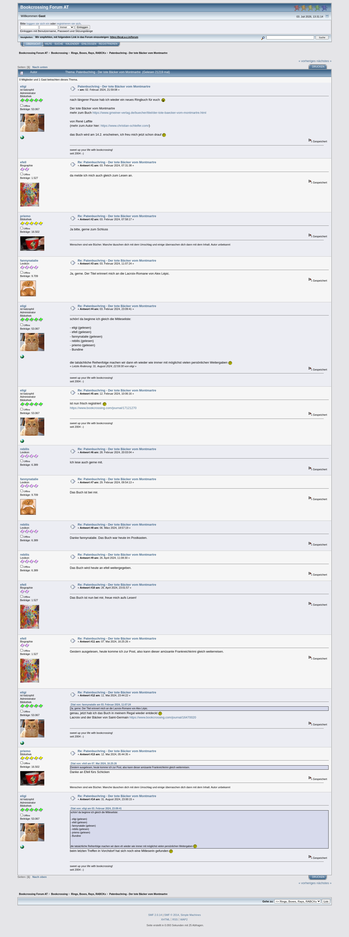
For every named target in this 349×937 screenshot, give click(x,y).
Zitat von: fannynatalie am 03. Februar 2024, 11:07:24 (101, 704)
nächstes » (324, 61)
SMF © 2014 (171, 914)
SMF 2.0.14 (155, 914)
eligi (23, 86)
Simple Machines (191, 914)
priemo (25, 216)
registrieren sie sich (69, 23)
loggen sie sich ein (38, 23)
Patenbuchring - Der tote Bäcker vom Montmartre (114, 86)
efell (23, 162)
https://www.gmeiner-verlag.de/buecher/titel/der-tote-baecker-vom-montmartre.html (149, 112)
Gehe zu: (267, 901)
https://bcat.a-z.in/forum (124, 37)
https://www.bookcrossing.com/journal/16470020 (162, 717)
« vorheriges (307, 61)
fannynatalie (29, 260)
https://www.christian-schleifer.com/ (125, 125)
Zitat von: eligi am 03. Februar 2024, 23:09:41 (96, 808)
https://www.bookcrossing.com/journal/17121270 (103, 408)
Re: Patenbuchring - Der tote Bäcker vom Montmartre (117, 162)
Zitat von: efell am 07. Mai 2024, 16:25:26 (94, 763)
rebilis (24, 449)
